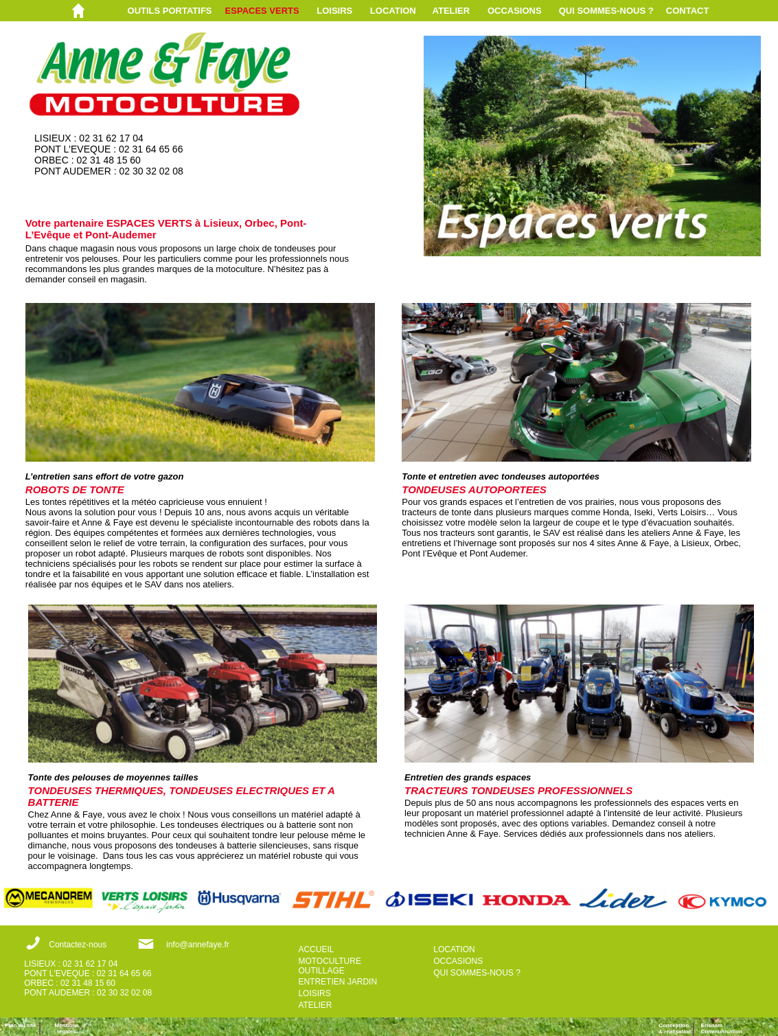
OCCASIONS (515, 10)
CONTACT (687, 10)
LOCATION (393, 10)
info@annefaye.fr (197, 944)
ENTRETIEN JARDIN (337, 982)
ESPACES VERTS (262, 10)
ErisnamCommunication (721, 1028)
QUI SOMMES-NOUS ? (606, 10)
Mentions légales (67, 1028)
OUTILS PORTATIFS (170, 10)
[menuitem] (176, 10)
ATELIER (451, 10)
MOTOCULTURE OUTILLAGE (329, 966)
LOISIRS (334, 10)
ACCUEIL (316, 949)
